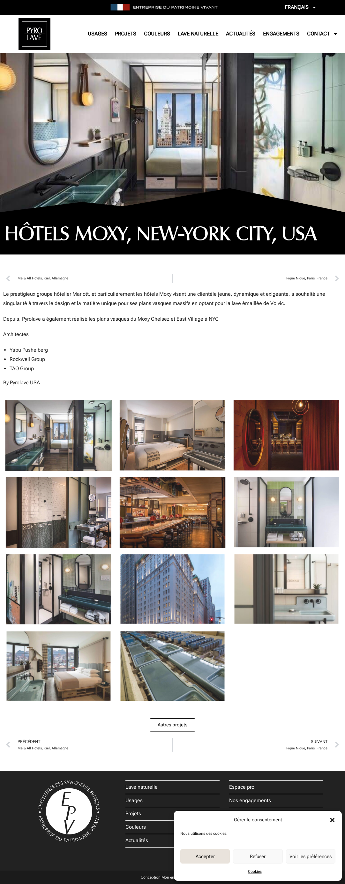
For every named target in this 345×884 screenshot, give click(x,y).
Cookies (255, 871)
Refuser (258, 856)
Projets (125, 34)
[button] (332, 820)
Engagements (281, 34)
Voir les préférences (310, 856)
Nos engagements (250, 800)
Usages (97, 34)
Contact (322, 34)
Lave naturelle (198, 34)
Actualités (240, 34)
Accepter (205, 856)
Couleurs (157, 34)
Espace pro (241, 787)
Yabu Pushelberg (29, 350)
